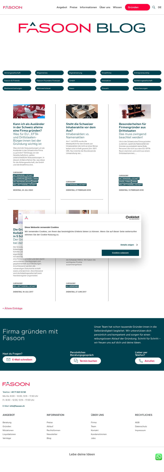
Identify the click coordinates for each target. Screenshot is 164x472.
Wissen (117, 7)
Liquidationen (9, 442)
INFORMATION (55, 422)
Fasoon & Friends (14, 84)
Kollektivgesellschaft (146, 84)
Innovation (108, 84)
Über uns (105, 7)
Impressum (140, 438)
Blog (49, 446)
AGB (137, 430)
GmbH (73, 84)
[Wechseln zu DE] (159, 9)
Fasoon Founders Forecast (51, 84)
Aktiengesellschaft (15, 74)
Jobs (93, 446)
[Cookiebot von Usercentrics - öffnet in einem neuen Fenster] (127, 218)
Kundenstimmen (99, 442)
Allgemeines (44, 74)
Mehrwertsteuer (46, 94)
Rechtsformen (53, 438)
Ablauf (50, 434)
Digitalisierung (78, 74)
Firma (93, 430)
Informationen (88, 7)
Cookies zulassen (120, 253)
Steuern (107, 94)
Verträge (7, 446)
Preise (73, 7)
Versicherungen (143, 94)
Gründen (7, 434)
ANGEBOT (9, 422)
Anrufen (149, 368)
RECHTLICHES (143, 422)
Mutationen (8, 438)
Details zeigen (127, 245)
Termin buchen (88, 368)
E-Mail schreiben (22, 367)
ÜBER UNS (97, 422)
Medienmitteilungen (16, 94)
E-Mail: (14, 414)
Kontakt (94, 438)
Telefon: (14, 400)
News (73, 94)
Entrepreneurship (144, 74)
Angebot (62, 7)
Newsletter (52, 442)
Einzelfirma (109, 74)
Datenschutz (141, 434)
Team (93, 434)
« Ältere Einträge (12, 316)
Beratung (7, 430)
